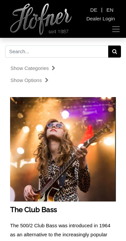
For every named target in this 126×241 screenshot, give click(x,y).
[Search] (114, 52)
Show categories (32, 68)
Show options (29, 80)
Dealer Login (100, 18)
